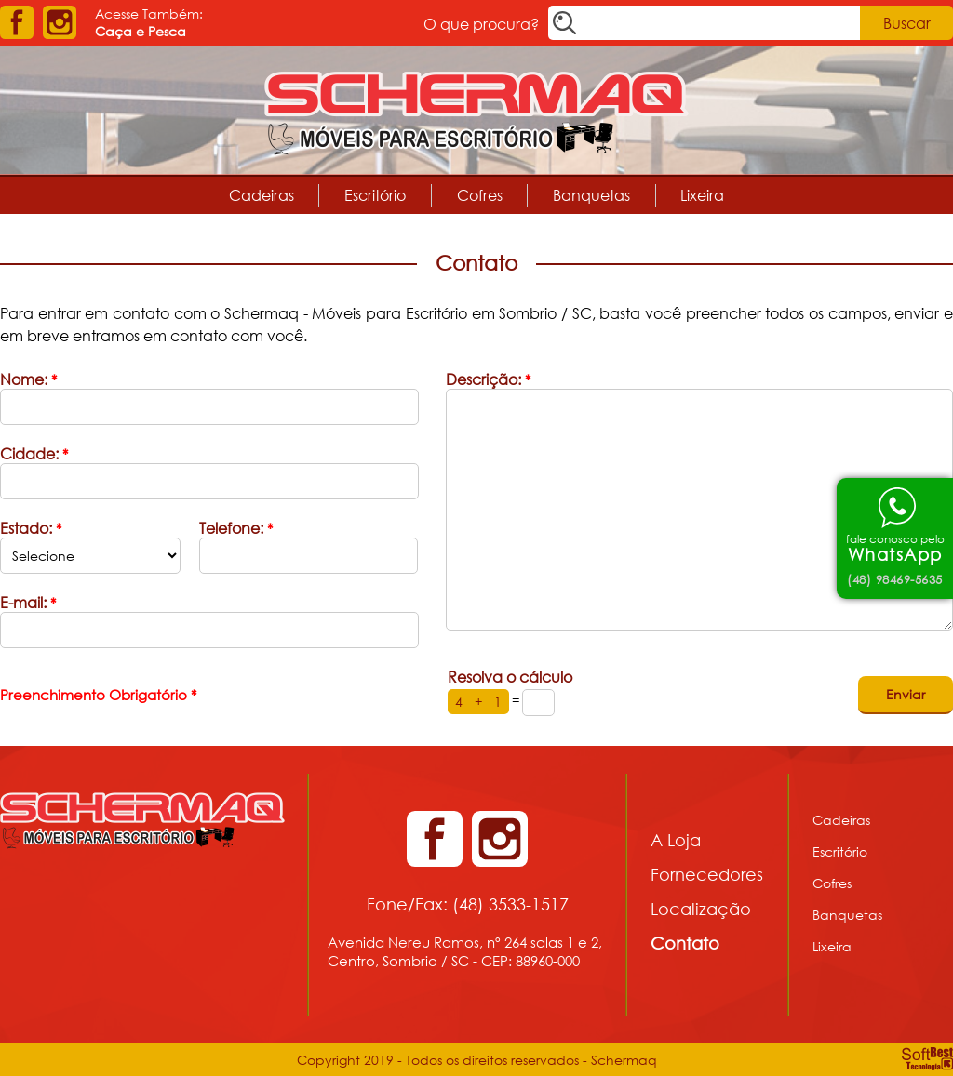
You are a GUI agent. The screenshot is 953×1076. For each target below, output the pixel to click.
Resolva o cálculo (510, 676)
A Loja (676, 840)
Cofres (480, 195)
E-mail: (28, 602)
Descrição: (488, 379)
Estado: (30, 528)
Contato (685, 943)
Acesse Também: (149, 22)
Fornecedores (707, 874)
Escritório (375, 195)
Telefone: (236, 528)
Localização (701, 908)
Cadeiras (261, 195)
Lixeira (702, 195)
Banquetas (591, 195)
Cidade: (34, 453)
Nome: (28, 379)
